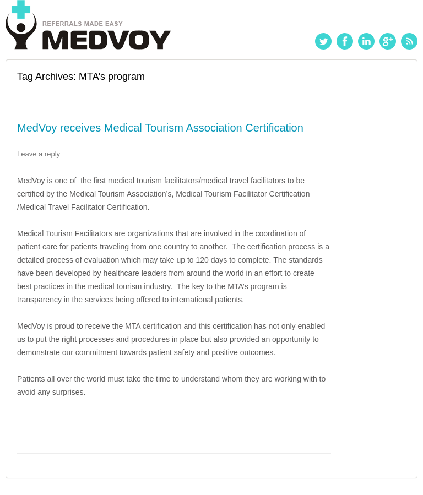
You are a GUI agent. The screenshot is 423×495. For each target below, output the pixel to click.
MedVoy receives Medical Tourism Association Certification (160, 128)
